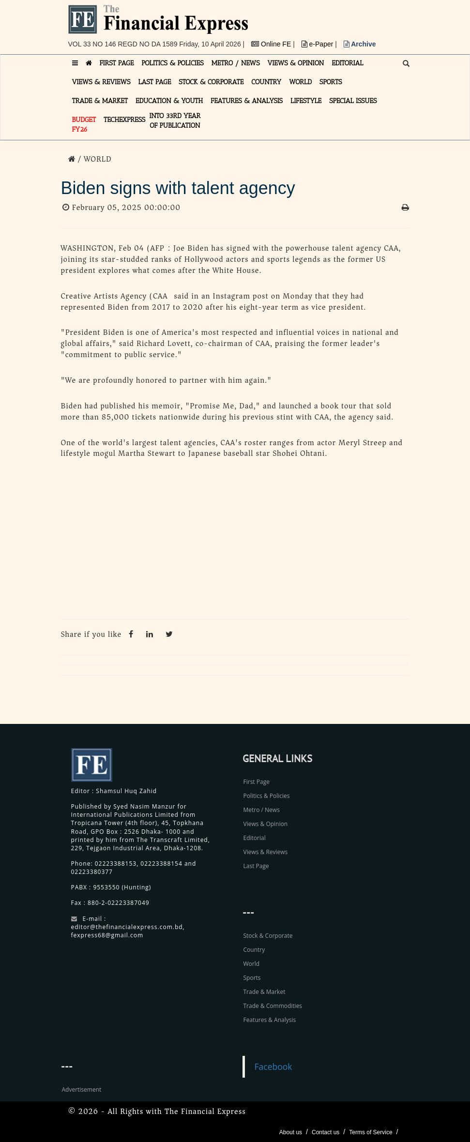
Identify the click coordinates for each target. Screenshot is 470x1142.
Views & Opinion (265, 824)
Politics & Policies (266, 796)
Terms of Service (370, 1132)
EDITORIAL (347, 63)
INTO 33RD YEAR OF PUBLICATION (174, 121)
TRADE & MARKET (100, 101)
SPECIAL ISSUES (353, 101)
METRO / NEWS (236, 63)
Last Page (256, 866)
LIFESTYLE (305, 101)
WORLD (300, 82)
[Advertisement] (235, 541)
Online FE (272, 44)
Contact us (325, 1132)
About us (290, 1132)
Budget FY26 (84, 125)
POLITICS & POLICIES (172, 63)
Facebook (273, 1066)
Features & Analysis (269, 1020)
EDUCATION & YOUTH (169, 101)
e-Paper (318, 44)
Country (254, 950)
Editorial (254, 838)
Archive (360, 44)
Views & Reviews (265, 852)
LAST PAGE (154, 82)
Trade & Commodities (273, 1006)
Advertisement (82, 1089)
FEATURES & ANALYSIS (247, 101)
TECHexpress (124, 120)
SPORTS (330, 82)
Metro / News (261, 810)
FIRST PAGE (117, 63)
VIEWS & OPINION (296, 63)
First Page (256, 782)
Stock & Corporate (268, 936)
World (251, 964)
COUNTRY (266, 82)
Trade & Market (264, 992)
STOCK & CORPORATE (211, 82)
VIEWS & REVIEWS (101, 82)
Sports (252, 978)
